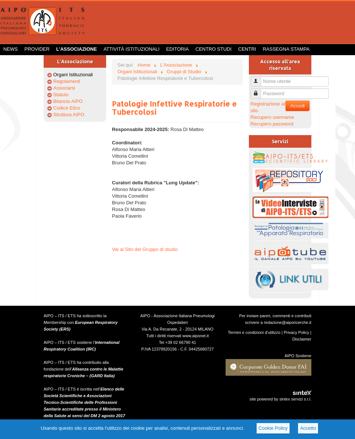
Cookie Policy (273, 428)
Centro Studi (214, 49)
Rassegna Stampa (286, 49)
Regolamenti (66, 81)
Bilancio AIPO (68, 101)
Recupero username (272, 117)
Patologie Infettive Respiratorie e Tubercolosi (174, 108)
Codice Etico (66, 108)
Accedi (297, 105)
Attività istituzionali (131, 49)
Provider (37, 49)
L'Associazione (76, 49)
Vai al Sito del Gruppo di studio (145, 249)
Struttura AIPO (68, 114)
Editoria (177, 49)
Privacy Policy (296, 332)
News (10, 49)
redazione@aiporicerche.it (287, 322)
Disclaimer (301, 339)
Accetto (308, 428)
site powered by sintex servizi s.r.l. (280, 399)
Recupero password (272, 124)
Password (258, 90)
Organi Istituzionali (73, 74)
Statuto (60, 94)
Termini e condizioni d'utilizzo (254, 332)
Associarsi (64, 88)
